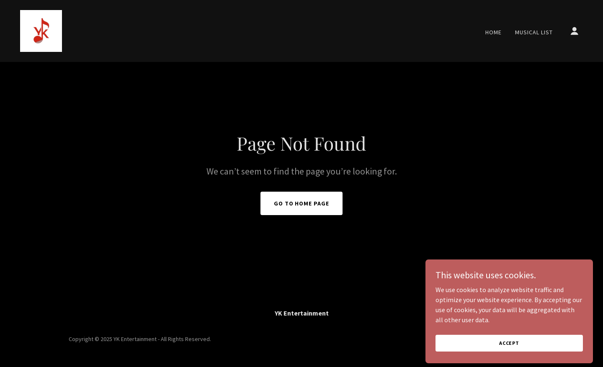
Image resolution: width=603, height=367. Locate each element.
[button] (574, 31)
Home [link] (493, 32)
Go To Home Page (302, 203)
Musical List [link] (534, 32)
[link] (41, 30)
